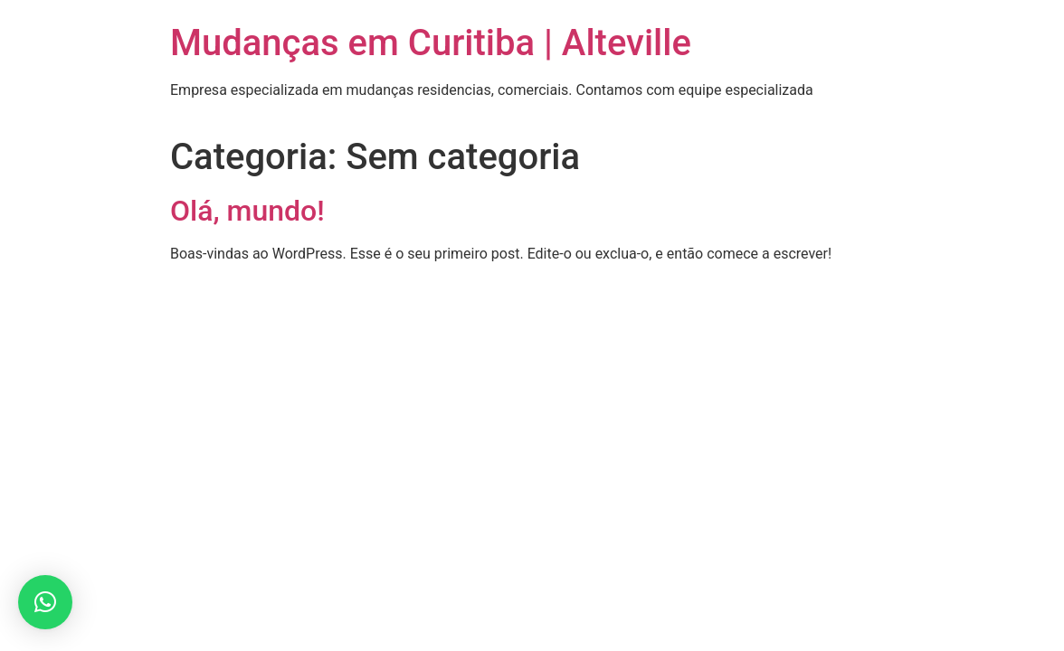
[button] (45, 602)
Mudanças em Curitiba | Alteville (430, 43)
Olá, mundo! (247, 210)
